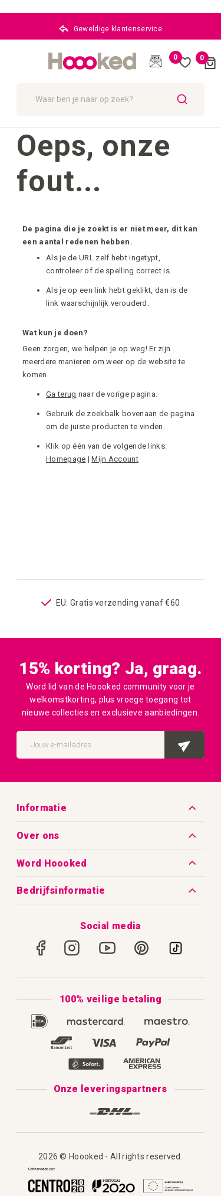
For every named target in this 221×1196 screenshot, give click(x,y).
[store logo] (92, 61)
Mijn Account (114, 459)
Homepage (65, 459)
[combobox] (110, 99)
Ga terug (61, 394)
